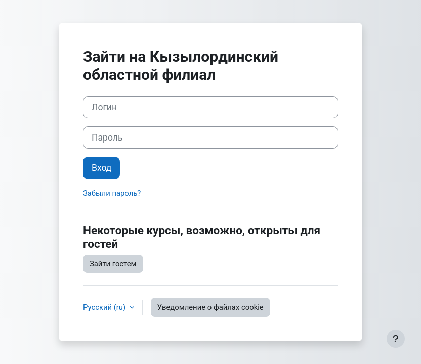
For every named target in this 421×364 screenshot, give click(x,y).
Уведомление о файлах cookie (210, 307)
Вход (101, 168)
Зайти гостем (113, 263)
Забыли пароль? (112, 193)
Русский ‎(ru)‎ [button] (105, 307)
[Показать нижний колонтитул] (396, 339)
